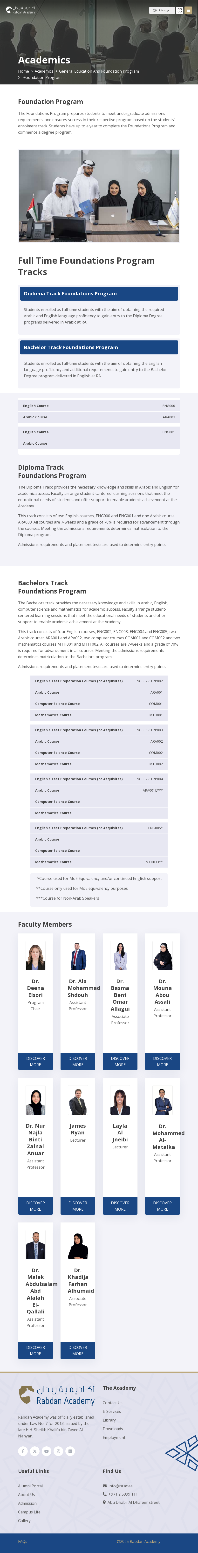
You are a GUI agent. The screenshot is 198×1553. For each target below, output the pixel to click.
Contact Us (113, 1402)
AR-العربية (165, 10)
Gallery (24, 1520)
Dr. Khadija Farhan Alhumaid (81, 1280)
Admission (27, 1503)
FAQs (22, 1541)
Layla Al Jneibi (120, 1132)
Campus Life (29, 1512)
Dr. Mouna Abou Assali (162, 991)
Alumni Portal (30, 1486)
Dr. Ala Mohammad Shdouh (84, 987)
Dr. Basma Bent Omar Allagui (120, 994)
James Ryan (78, 1129)
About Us (26, 1494)
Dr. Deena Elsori (35, 987)
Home (23, 71)
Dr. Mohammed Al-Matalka (168, 1136)
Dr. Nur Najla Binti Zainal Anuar (35, 1139)
